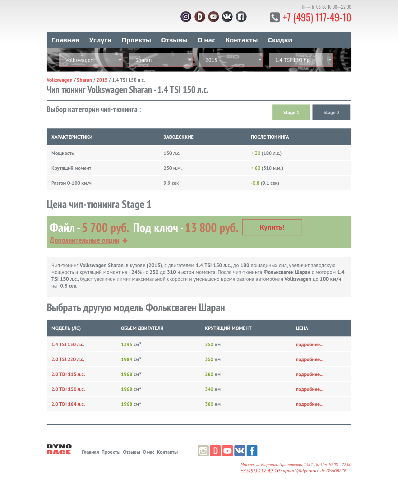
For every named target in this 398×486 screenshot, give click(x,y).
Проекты (136, 40)
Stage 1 (291, 112)
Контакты (241, 40)
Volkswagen (59, 79)
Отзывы (174, 40)
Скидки (280, 40)
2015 (102, 79)
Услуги (100, 40)
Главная (65, 40)
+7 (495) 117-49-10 (317, 17)
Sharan (84, 79)
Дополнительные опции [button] (84, 240)
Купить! (272, 227)
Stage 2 (331, 112)
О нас (206, 40)
